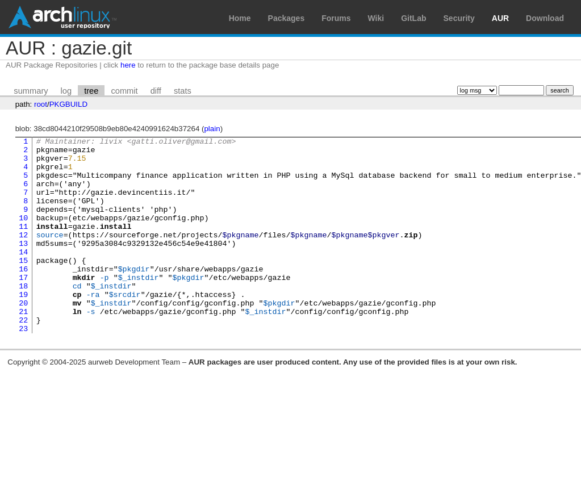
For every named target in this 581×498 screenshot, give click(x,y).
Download (545, 18)
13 (23, 265)
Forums (335, 18)
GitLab (413, 18)
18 (23, 316)
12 (23, 255)
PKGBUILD (68, 104)
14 (23, 275)
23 (23, 367)
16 (23, 296)
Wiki (376, 18)
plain (212, 128)
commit (124, 90)
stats (182, 90)
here (128, 65)
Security (459, 18)
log (66, 90)
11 (23, 245)
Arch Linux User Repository (62, 17)
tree (91, 90)
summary (31, 90)
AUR (500, 18)
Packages (286, 18)
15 (23, 286)
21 (23, 347)
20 (23, 337)
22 (23, 357)
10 (23, 234)
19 (23, 326)
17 (23, 306)
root (40, 104)
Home (240, 18)
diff (156, 90)
